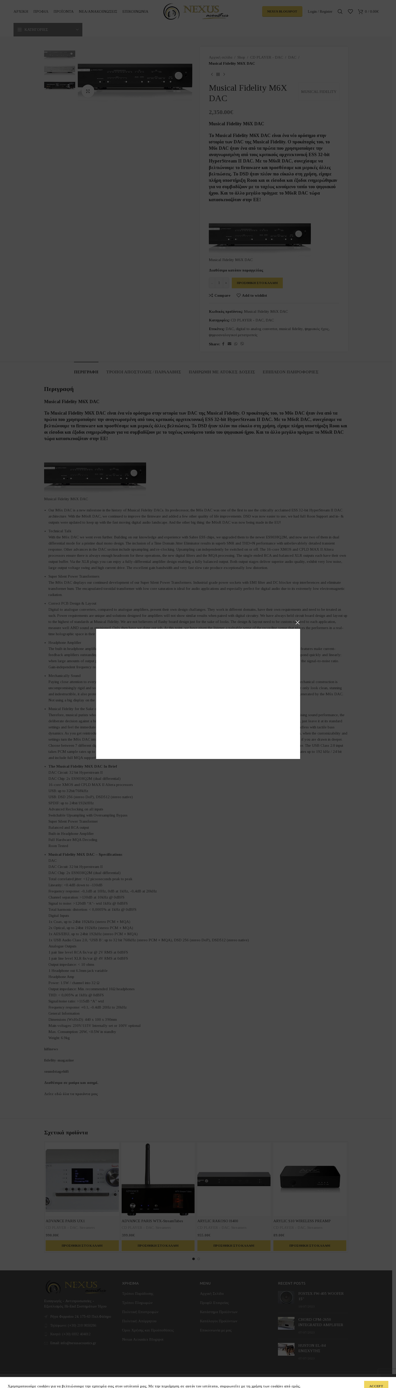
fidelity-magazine (59, 1060)
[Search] (340, 11)
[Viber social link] (242, 344)
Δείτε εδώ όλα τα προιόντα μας (71, 1094)
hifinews (51, 1049)
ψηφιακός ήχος (317, 329)
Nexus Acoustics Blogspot (142, 1339)
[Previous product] (212, 75)
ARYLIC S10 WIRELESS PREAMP (302, 1221)
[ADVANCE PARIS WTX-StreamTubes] (158, 1179)
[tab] (86, 369)
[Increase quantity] (226, 283)
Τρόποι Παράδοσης (138, 1293)
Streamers (87, 1228)
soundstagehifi (56, 1071)
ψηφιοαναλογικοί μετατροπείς (233, 335)
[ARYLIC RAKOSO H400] (234, 1179)
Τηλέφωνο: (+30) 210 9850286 (73, 1325)
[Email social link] (229, 344)
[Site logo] (196, 11)
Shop (241, 57)
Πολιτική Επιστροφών (140, 1312)
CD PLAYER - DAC (266, 57)
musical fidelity (291, 329)
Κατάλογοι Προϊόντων (218, 1321)
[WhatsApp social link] (236, 344)
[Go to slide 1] (193, 1259)
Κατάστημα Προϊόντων (219, 1312)
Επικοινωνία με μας (216, 1330)
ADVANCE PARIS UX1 (65, 1221)
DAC (292, 57)
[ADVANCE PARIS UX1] (82, 1179)
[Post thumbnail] (286, 1300)
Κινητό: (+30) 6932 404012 (70, 1334)
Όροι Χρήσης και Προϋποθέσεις (148, 1330)
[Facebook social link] (223, 344)
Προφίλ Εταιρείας (214, 1303)
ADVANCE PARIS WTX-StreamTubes (152, 1221)
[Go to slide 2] (198, 1259)
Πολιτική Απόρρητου (139, 1321)
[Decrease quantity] (212, 283)
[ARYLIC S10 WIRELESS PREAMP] (310, 1179)
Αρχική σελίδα (220, 57)
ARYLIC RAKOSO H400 (217, 1221)
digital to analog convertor (256, 329)
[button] (82, 1245)
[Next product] (224, 75)
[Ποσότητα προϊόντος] (219, 283)
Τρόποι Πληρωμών (137, 1303)
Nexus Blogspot (282, 11)
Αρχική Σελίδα (212, 1293)
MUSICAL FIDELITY (319, 92)
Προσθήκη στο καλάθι (257, 283)
